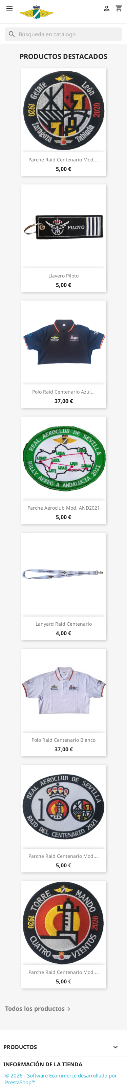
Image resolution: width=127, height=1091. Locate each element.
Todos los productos (39, 1009)
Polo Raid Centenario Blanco (63, 740)
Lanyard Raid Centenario (64, 624)
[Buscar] (63, 34)
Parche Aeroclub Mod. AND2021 (63, 508)
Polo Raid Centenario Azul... (63, 391)
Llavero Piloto (63, 275)
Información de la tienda (42, 1064)
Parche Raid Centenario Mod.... (63, 159)
